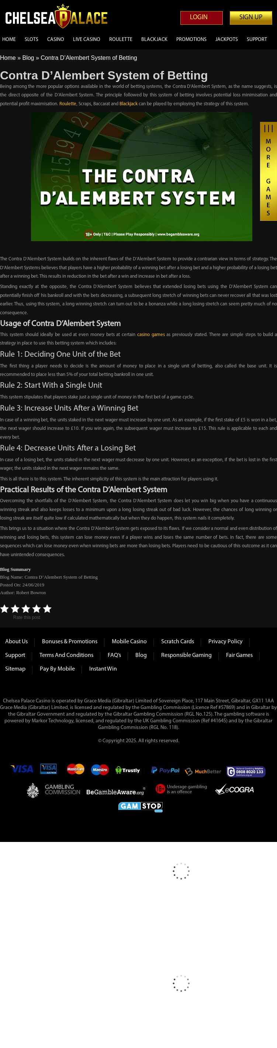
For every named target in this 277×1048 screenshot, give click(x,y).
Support (257, 39)
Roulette (120, 39)
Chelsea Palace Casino (61, 16)
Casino (55, 39)
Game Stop (140, 805)
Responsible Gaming (186, 655)
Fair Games (239, 655)
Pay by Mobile (57, 669)
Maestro (100, 772)
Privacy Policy (225, 642)
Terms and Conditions (66, 655)
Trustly (130, 772)
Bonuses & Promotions (69, 642)
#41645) (219, 721)
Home (9, 39)
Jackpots (226, 39)
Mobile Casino (129, 642)
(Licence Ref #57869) (213, 707)
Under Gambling (182, 790)
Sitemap (15, 669)
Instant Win (103, 669)
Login (199, 17)
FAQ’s (114, 655)
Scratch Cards (177, 642)
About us (16, 642)
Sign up (251, 17)
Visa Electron (49, 772)
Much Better (203, 771)
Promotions (191, 39)
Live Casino (86, 39)
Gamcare (248, 771)
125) (207, 714)
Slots (31, 39)
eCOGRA (234, 790)
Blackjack (154, 39)
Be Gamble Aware (118, 790)
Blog (28, 58)
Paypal (164, 772)
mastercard (75, 772)
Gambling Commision (63, 790)
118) (173, 727)
